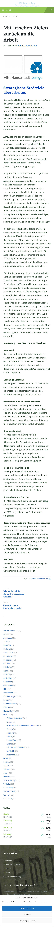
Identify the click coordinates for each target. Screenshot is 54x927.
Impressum (7, 860)
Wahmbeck (11, 755)
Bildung (6, 649)
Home (5, 17)
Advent (6, 634)
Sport (5, 773)
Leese (9, 736)
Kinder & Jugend (10, 696)
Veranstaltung (9, 780)
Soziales (6, 769)
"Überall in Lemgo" (15, 718)
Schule (6, 765)
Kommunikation (10, 703)
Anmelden (7, 868)
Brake (9, 722)
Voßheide (11, 751)
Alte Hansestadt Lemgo (41, 579)
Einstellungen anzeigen (27, 921)
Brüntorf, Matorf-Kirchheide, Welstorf (22, 725)
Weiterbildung (9, 791)
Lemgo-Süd (12, 740)
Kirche (6, 700)
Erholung (7, 667)
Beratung (7, 645)
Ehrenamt (7, 660)
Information (8, 692)
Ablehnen (27, 914)
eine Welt (7, 663)
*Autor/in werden (10, 630)
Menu (27, 9)
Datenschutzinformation (13, 864)
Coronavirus (8, 656)
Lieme (9, 744)
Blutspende (8, 652)
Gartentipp (8, 678)
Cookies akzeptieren (27, 908)
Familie (6, 671)
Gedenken (7, 682)
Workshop (7, 798)
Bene (20, 46)
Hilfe (5, 689)
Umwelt (6, 776)
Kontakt (6, 872)
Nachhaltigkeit (9, 711)
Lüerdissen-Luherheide (16, 747)
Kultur (6, 707)
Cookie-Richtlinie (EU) (12, 877)
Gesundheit (8, 685)
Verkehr (6, 784)
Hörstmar (11, 733)
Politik (6, 762)
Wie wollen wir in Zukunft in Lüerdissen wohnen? (13, 594)
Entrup (10, 729)
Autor (5, 641)
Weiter (6, 602)
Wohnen (6, 795)
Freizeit (6, 674)
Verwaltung (8, 787)
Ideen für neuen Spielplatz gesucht (12, 606)
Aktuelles (16, 17)
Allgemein (28, 46)
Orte (35, 46)
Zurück (6, 588)
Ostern (6, 758)
